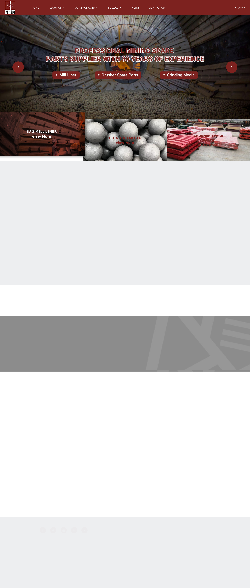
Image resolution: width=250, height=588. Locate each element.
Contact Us (157, 7)
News (135, 7)
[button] (18, 67)
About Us (57, 7)
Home (35, 7)
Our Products (86, 7)
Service (115, 7)
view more (42, 144)
